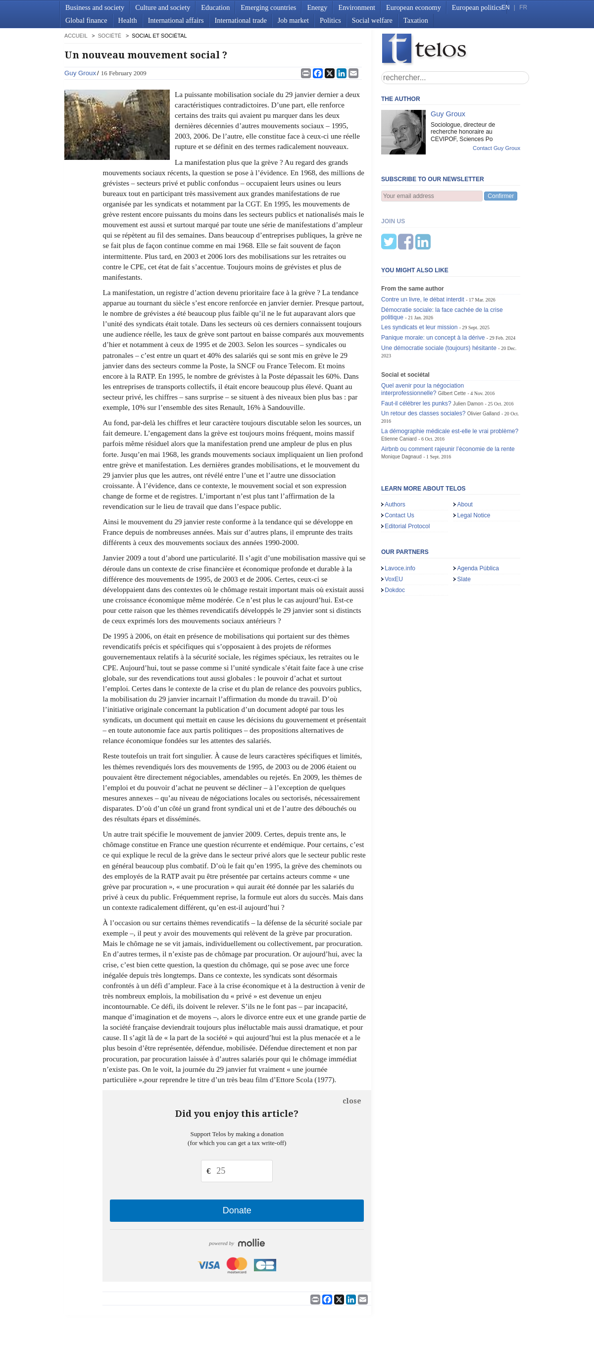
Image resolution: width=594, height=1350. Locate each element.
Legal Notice (473, 466)
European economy (413, 7)
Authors (395, 455)
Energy (317, 7)
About (465, 455)
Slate (464, 530)
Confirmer (501, 196)
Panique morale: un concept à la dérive (433, 288)
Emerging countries (268, 7)
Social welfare (372, 20)
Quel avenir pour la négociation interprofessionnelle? (422, 340)
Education (215, 7)
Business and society (94, 7)
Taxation (415, 20)
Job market (293, 20)
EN (505, 7)
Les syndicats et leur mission (419, 278)
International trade (241, 20)
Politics (330, 20)
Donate (237, 1210)
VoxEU (394, 530)
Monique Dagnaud (401, 407)
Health (127, 20)
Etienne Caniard (399, 390)
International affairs (176, 20)
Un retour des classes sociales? (423, 364)
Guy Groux (80, 73)
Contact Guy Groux (496, 148)
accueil (75, 36)
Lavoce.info (400, 519)
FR (523, 7)
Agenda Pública (478, 519)
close (352, 1101)
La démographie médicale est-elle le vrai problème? (449, 382)
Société (109, 36)
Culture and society (162, 7)
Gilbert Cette (452, 344)
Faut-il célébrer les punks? (416, 354)
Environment (356, 7)
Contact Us (399, 466)
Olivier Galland (483, 364)
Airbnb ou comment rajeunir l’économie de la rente (448, 400)
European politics (476, 7)
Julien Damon (468, 354)
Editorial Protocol (407, 477)
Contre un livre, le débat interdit (422, 250)
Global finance (86, 20)
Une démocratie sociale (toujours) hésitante (438, 299)
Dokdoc (395, 541)
